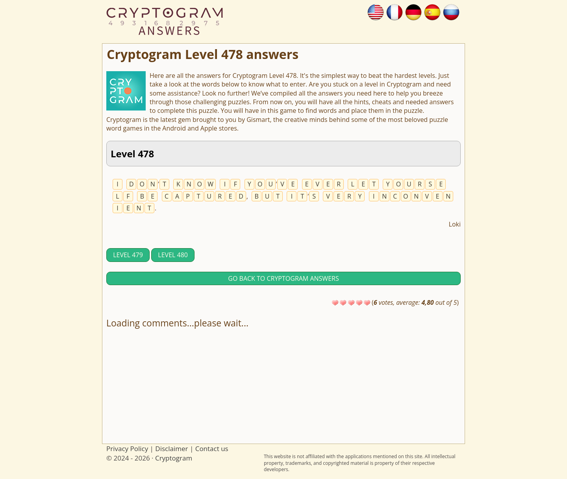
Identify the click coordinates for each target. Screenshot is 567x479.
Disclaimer (171, 448)
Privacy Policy (127, 448)
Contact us (211, 448)
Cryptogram (173, 457)
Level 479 (128, 255)
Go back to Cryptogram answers (283, 278)
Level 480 (173, 255)
